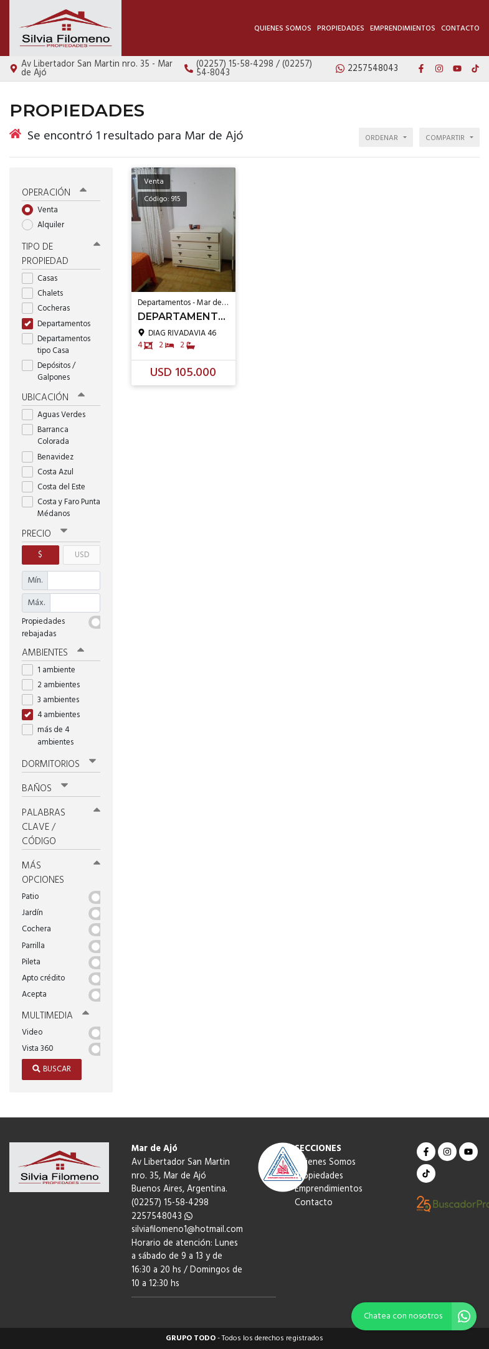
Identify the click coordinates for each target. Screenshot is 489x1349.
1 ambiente (52, 670)
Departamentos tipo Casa (56, 345)
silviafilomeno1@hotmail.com (187, 1230)
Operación (54, 193)
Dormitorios (59, 764)
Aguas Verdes (57, 415)
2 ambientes (55, 685)
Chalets (46, 293)
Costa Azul (52, 472)
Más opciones (61, 873)
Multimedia (55, 1015)
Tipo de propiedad (61, 254)
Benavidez (52, 457)
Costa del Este (57, 487)
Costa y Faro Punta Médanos (61, 508)
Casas (43, 278)
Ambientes (53, 653)
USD (82, 555)
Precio (44, 534)
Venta (44, 210)
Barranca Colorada (49, 436)
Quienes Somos (282, 28)
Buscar (51, 1069)
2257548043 (161, 1217)
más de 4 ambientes (52, 736)
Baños (45, 788)
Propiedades (340, 28)
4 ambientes (55, 715)
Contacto (460, 28)
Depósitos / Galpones (50, 371)
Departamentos (60, 324)
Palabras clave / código (61, 827)
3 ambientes (54, 700)
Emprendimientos (402, 28)
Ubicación (53, 397)
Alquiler (47, 225)
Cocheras (50, 308)
